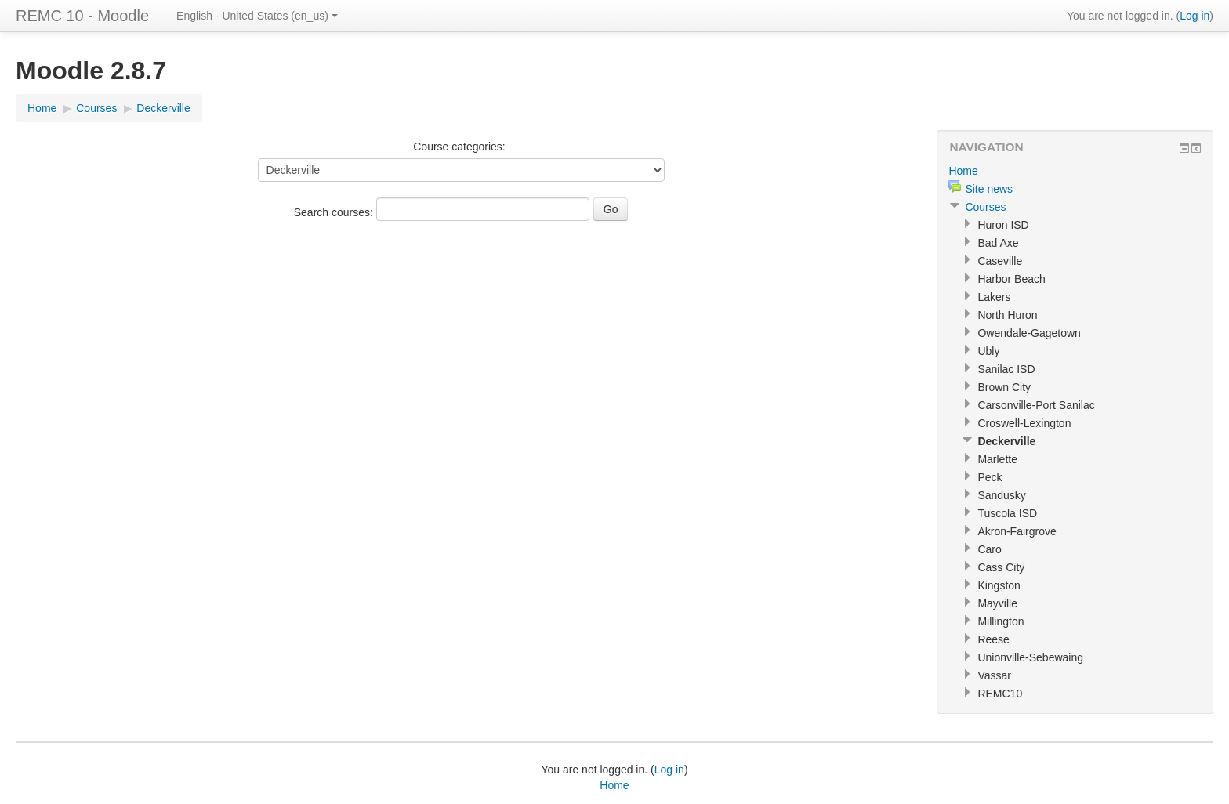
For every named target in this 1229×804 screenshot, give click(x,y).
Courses (96, 108)
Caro (989, 549)
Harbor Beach (1011, 279)
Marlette (997, 459)
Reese (993, 639)
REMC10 (999, 693)
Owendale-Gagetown (1029, 333)
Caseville (999, 261)
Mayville (997, 603)
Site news (989, 189)
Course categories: (459, 146)
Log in (1194, 15)
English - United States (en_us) (257, 15)
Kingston (998, 585)
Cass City (1000, 567)
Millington (1000, 621)
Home (41, 108)
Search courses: (335, 212)
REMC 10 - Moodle (82, 15)
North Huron (1007, 315)
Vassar (994, 675)
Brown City (1004, 387)
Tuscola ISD (1007, 513)
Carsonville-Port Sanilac (1035, 405)
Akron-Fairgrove (1016, 531)
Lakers (993, 297)
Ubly (988, 351)
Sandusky (1001, 495)
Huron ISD (1002, 225)
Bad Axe (997, 243)
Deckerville (163, 108)
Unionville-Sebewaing (1030, 657)
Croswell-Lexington (1024, 423)
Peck (989, 477)
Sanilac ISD (1006, 369)
